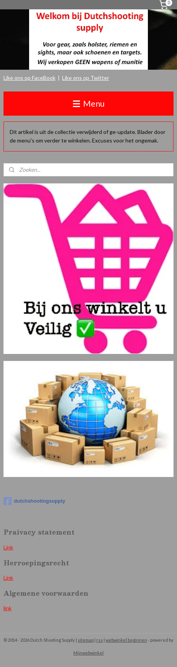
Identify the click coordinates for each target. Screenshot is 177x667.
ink (9, 577)
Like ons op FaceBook (29, 77)
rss (99, 639)
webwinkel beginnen (126, 639)
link (7, 608)
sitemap (86, 639)
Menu (88, 103)
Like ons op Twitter (85, 77)
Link (8, 547)
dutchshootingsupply (34, 501)
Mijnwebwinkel (88, 652)
